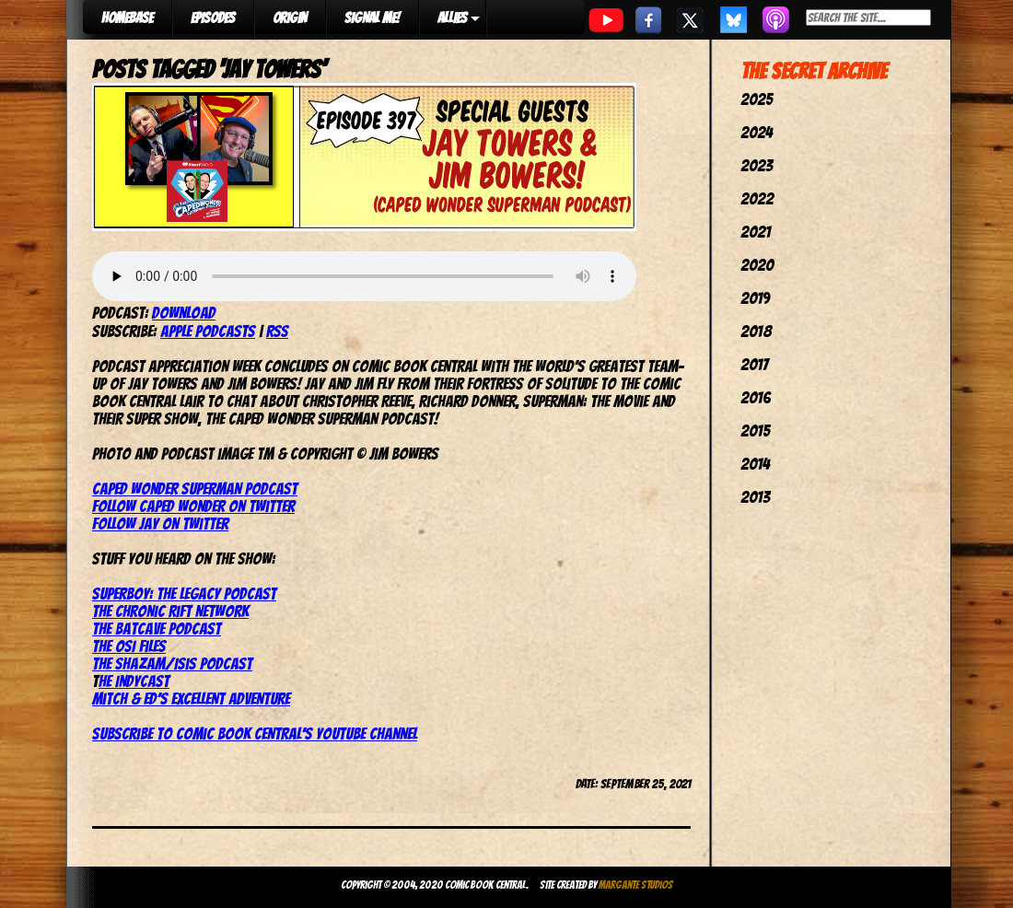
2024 (756, 132)
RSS (277, 331)
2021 (755, 231)
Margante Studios (636, 885)
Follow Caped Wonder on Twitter (193, 506)
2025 (756, 99)
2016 (755, 397)
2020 (757, 265)
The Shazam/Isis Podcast (172, 663)
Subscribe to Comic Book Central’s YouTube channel (254, 733)
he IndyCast (134, 681)
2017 (754, 364)
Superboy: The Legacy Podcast (184, 593)
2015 (755, 430)
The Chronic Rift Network (170, 611)
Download (183, 312)
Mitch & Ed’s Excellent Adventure (191, 698)
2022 (757, 198)
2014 (755, 463)
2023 (756, 165)
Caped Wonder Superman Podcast (194, 488)
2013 (755, 497)
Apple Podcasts (207, 331)
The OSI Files (129, 646)
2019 (755, 298)
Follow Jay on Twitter (160, 523)
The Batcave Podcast (156, 628)
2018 (756, 331)
